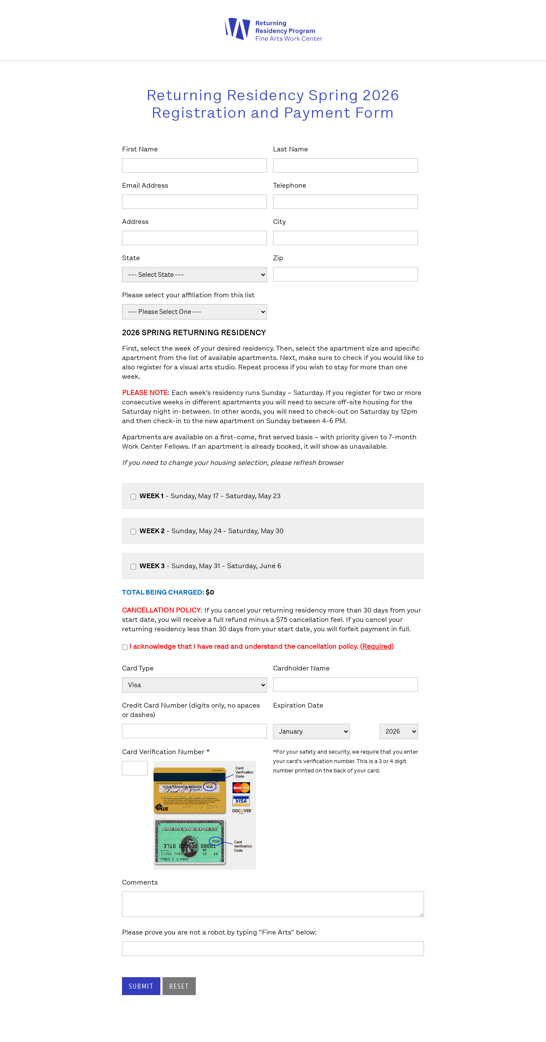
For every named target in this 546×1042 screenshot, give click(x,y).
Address (135, 222)
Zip (278, 258)
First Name (140, 149)
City (279, 222)
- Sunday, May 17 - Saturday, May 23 (206, 496)
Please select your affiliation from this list (188, 295)
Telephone (289, 185)
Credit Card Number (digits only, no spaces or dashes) (191, 710)
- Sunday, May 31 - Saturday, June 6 (206, 566)
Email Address (145, 185)
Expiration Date (298, 705)
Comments (140, 882)
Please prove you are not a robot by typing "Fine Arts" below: (219, 932)
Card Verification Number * (166, 752)
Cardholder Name (301, 668)
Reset (179, 986)
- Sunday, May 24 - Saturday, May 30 (207, 531)
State (131, 258)
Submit (141, 986)
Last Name (290, 149)
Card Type (138, 668)
